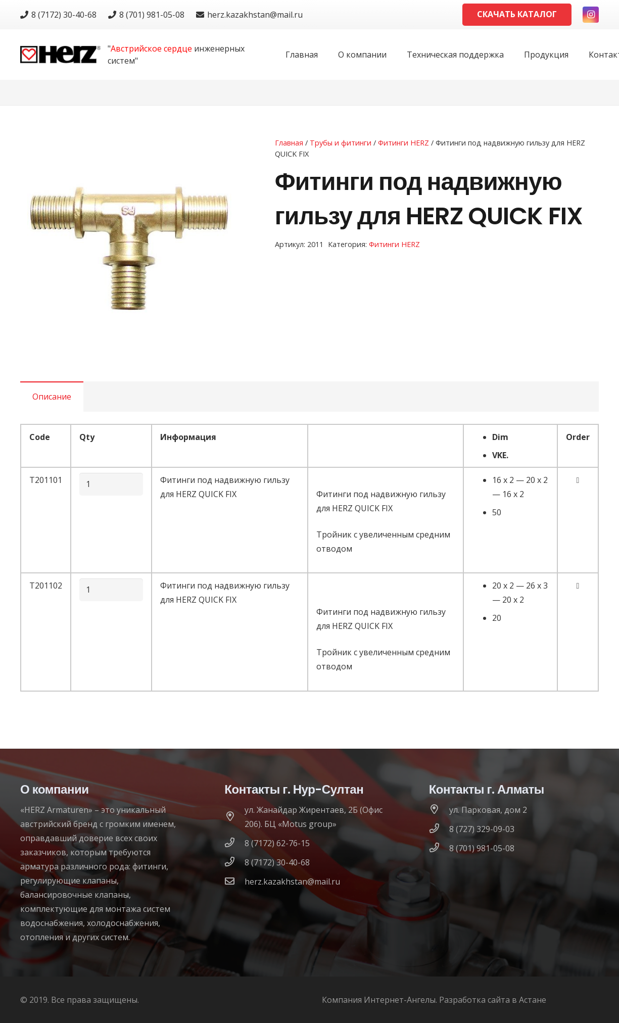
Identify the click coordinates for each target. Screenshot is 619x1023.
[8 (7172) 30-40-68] (234, 862)
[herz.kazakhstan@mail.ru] (234, 881)
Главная (289, 143)
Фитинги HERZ (403, 143)
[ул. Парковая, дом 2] (439, 810)
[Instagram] (591, 15)
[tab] (51, 396)
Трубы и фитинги (340, 143)
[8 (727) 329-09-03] (439, 829)
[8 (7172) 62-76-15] (234, 843)
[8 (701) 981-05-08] (439, 848)
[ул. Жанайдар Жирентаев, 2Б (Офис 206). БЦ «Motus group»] (234, 817)
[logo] (60, 55)
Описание (51, 396)
